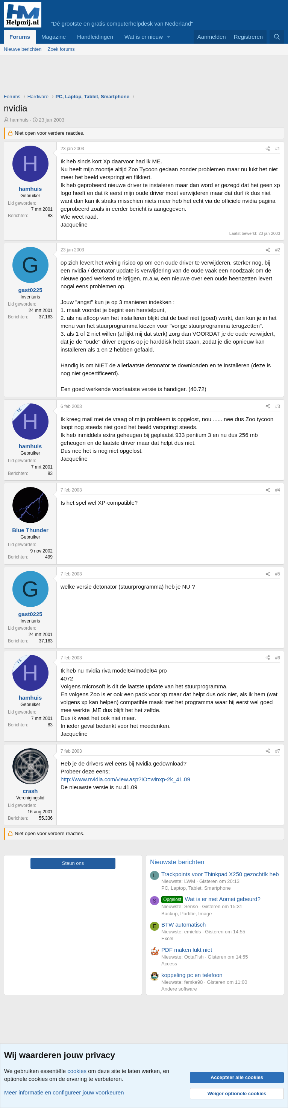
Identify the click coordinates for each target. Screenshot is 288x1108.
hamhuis (19, 120)
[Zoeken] (277, 37)
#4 (277, 490)
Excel (167, 938)
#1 (277, 148)
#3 (277, 406)
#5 (277, 574)
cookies (76, 1071)
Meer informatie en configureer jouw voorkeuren (64, 1092)
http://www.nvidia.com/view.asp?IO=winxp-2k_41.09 (125, 779)
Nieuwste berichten (177, 862)
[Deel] (268, 149)
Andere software (179, 989)
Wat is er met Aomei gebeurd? (211, 899)
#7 (277, 751)
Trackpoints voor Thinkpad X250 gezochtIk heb (220, 874)
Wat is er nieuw (143, 36)
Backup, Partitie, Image (186, 913)
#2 (277, 250)
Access (169, 963)
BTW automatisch (183, 924)
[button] (169, 37)
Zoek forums (60, 49)
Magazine (53, 36)
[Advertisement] (140, 76)
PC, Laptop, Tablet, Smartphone (196, 888)
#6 (277, 658)
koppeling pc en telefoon (192, 975)
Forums (19, 36)
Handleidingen (95, 36)
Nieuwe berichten (22, 49)
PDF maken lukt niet (186, 950)
